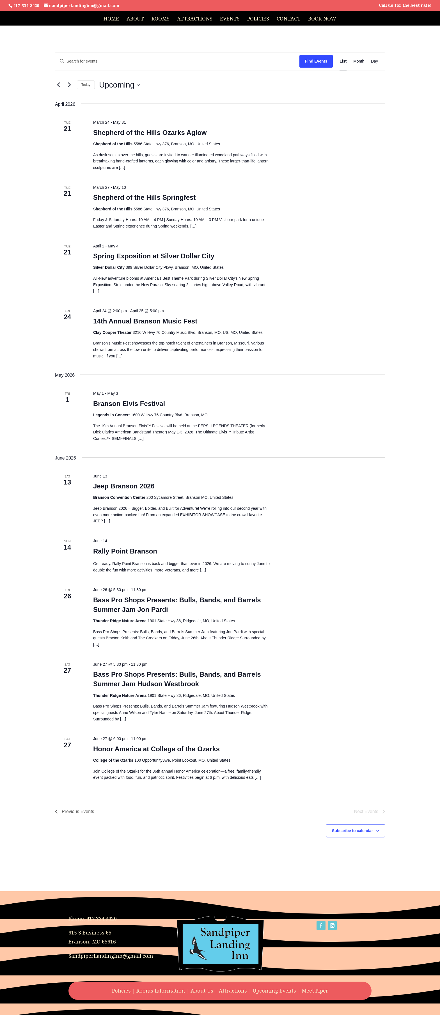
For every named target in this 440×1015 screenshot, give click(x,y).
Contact (289, 19)
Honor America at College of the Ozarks (156, 749)
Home (111, 19)
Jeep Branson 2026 (124, 486)
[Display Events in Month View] (358, 61)
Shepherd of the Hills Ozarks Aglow (150, 132)
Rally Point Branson (125, 551)
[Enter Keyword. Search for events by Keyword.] (177, 61)
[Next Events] (69, 85)
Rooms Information (160, 990)
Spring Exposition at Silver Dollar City (153, 256)
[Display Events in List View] (343, 61)
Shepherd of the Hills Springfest (144, 197)
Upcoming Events (274, 990)
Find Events (316, 61)
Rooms (160, 19)
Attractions (194, 19)
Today (85, 85)
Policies (258, 19)
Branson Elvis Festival (129, 403)
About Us (202, 990)
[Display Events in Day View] (374, 61)
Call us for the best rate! (405, 5)
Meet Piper (315, 990)
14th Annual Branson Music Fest (145, 321)
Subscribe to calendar (352, 830)
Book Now (322, 19)
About (135, 19)
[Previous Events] (58, 85)
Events (230, 19)
